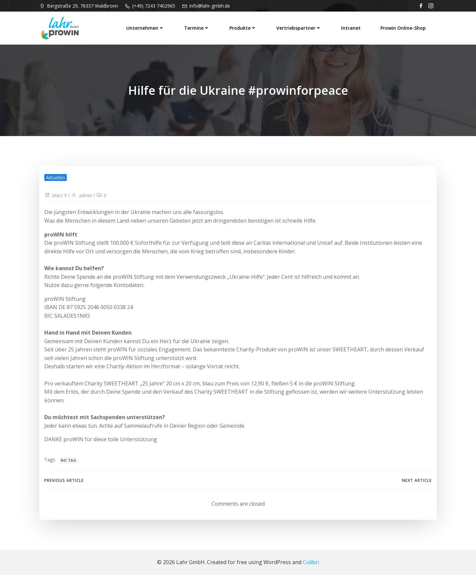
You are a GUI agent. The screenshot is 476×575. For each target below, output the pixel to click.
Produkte (243, 28)
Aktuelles (55, 177)
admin (81, 195)
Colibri (311, 562)
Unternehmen (145, 28)
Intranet (351, 28)
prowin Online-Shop (403, 28)
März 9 (55, 195)
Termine (197, 28)
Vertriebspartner (298, 28)
